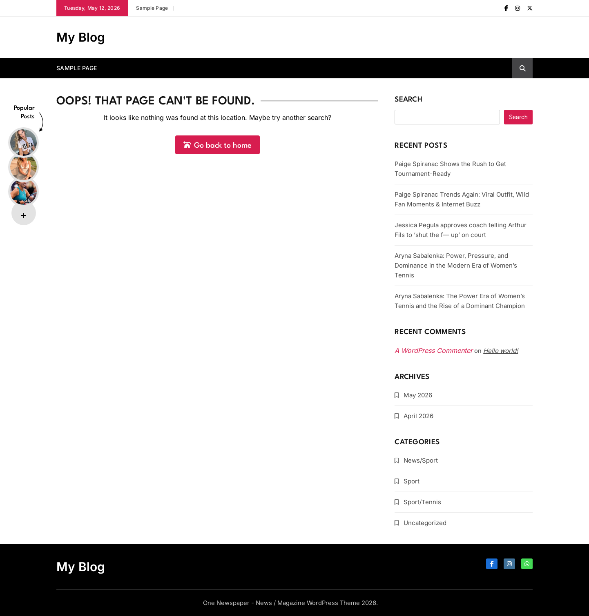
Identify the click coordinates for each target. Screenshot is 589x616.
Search (408, 99)
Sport (411, 481)
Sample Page (152, 8)
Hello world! (500, 351)
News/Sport (421, 460)
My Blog (80, 37)
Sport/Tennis (422, 502)
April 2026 (418, 416)
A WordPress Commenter (434, 350)
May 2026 (418, 395)
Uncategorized (425, 523)
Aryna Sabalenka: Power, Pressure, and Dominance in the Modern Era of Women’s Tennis (456, 265)
